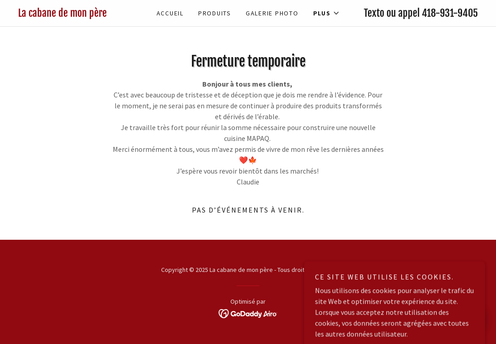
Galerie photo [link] (272, 13)
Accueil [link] (170, 13)
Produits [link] (214, 13)
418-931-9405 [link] (450, 13)
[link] (75, 14)
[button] (326, 13)
